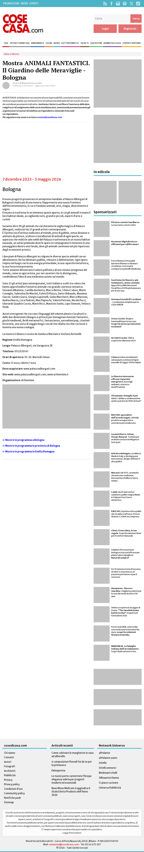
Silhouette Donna (109, 777)
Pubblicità (10, 775)
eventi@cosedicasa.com (50, 117)
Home (6, 54)
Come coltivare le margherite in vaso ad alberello (73, 754)
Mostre (15, 54)
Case (6, 43)
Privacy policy (12, 784)
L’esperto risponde (132, 43)
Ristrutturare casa (19, 43)
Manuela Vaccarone (32, 83)
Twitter (131, 3)
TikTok (138, 3)
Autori (7, 761)
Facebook (111, 3)
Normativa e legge (112, 43)
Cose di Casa (22, 23)
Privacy (8, 779)
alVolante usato (108, 757)
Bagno (57, 43)
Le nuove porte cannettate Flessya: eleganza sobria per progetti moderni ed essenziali (72, 779)
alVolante (104, 752)
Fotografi (9, 766)
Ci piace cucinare (108, 782)
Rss (105, 3)
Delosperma (58, 770)
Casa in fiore (96, 43)
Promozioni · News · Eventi (21, 3)
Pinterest (124, 3)
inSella (103, 762)
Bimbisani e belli (108, 772)
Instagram (117, 3)
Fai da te (85, 43)
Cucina (49, 43)
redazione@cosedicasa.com (64, 844)
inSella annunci (107, 767)
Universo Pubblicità (110, 787)
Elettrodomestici (70, 43)
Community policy (14, 793)
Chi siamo (9, 752)
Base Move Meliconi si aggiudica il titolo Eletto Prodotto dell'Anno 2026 (71, 791)
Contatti (9, 757)
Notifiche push (12, 797)
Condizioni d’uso (13, 788)
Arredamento (37, 43)
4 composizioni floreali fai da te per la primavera (72, 763)
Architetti (9, 770)
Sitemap (9, 802)
